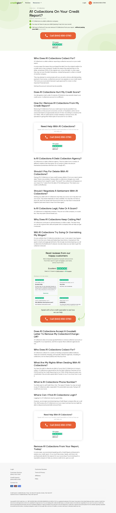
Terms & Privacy (40, 472)
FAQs (36, 479)
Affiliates (38, 475)
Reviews (27, 2)
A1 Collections (41, 8)
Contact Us (13, 482)
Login (12, 469)
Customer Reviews (41, 469)
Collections (32, 8)
